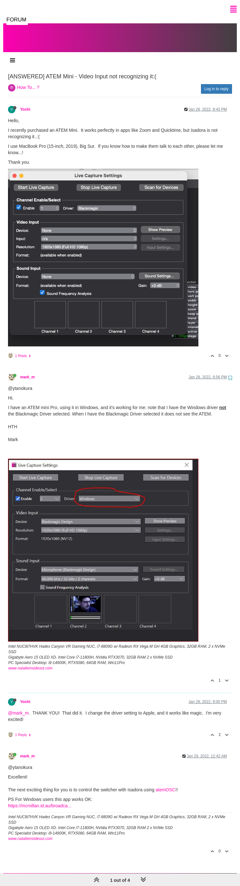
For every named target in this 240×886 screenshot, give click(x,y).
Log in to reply (216, 82)
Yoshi (25, 103)
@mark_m (18, 706)
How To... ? (28, 80)
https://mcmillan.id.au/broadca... (39, 799)
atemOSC (165, 783)
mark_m (27, 370)
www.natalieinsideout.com (30, 662)
